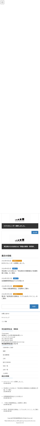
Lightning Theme (23, 420)
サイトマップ (5, 317)
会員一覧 (5, 369)
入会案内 (5, 373)
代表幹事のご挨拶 (8, 347)
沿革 (4, 358)
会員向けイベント (17, 260)
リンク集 (4, 321)
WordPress (13, 420)
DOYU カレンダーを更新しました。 (14, 263)
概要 (4, 351)
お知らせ (15, 268)
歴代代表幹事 (7, 362)
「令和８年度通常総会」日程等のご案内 (15, 288)
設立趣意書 (6, 355)
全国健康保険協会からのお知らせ (13, 281)
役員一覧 (5, 366)
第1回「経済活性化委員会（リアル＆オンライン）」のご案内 (21, 409)
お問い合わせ (5, 313)
